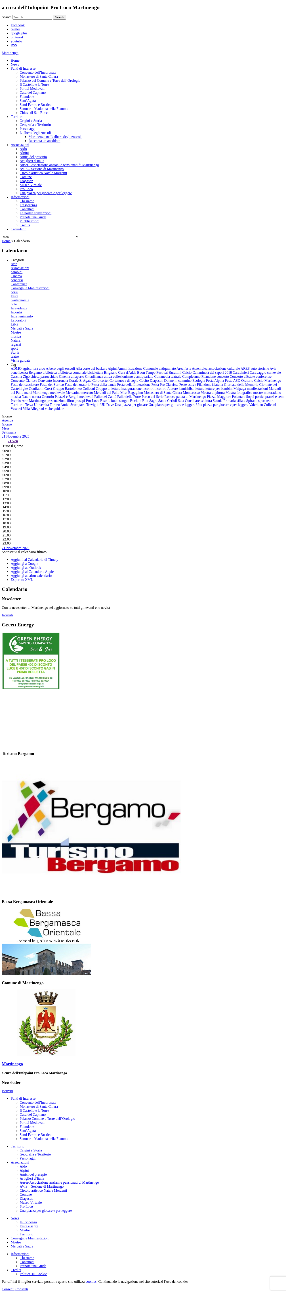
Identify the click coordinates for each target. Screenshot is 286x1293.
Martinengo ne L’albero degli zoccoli (55, 137)
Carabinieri (241, 372)
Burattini (175, 372)
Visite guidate (20, 360)
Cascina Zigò (21, 376)
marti (28, 392)
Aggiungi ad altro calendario (31, 576)
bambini (16, 272)
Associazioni (20, 145)
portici (260, 396)
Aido (23, 149)
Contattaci (27, 209)
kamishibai (187, 388)
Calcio (187, 372)
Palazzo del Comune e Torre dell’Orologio (50, 80)
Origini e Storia (31, 121)
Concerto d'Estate (243, 376)
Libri (14, 324)
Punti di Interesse (23, 68)
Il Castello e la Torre (34, 84)
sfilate (241, 400)
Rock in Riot (139, 400)
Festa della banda (104, 384)
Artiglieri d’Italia (32, 161)
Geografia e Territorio (35, 125)
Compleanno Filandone (199, 376)
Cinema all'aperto (72, 376)
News (15, 64)
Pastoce (170, 396)
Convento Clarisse (24, 380)
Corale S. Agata (80, 380)
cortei (104, 380)
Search (7, 17)
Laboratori (18, 320)
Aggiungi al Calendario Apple (32, 572)
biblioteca (50, 372)
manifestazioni (258, 388)
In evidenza (19, 308)
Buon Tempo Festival (152, 372)
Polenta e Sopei (243, 396)
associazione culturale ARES (229, 368)
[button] (24, 552)
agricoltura (31, 368)
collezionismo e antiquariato (133, 376)
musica (16, 336)
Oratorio (48, 396)
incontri (149, 388)
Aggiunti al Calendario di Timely (34, 559)
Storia (15, 352)
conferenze (263, 376)
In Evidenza (28, 1222)
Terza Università (37, 405)
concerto (223, 376)
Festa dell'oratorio (78, 384)
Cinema (16, 276)
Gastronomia (20, 300)
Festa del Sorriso (52, 384)
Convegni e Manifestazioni (30, 288)
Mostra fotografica (239, 392)
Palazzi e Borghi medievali (74, 396)
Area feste (184, 368)
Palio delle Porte (129, 396)
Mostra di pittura (213, 392)
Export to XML (22, 580)
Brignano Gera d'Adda (120, 372)
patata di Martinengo (191, 396)
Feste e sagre (29, 1226)
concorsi (17, 280)
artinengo (10, 53)
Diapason (26, 181)
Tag (13, 364)
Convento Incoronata (53, 380)
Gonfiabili (36, 388)
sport (14, 348)
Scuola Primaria (225, 400)
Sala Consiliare (189, 400)
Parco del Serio (153, 396)
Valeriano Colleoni (262, 405)
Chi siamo (27, 201)
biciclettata (95, 372)
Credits (25, 225)
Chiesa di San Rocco (34, 113)
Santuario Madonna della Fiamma (44, 109)
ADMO (17, 368)
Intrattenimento (22, 316)
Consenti (8, 1289)
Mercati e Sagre (22, 328)
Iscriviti (7, 615)
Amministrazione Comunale (138, 368)
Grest (48, 388)
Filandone (27, 96)
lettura (200, 388)
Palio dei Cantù (105, 396)
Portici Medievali (32, 88)
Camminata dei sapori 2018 (212, 372)
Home (15, 60)
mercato (87, 392)
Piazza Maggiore (219, 396)
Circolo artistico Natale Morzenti (43, 173)
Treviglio (93, 405)
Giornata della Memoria (241, 384)
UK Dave (107, 405)
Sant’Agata (28, 100)
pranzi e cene (274, 396)
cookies (91, 1281)
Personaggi (28, 129)
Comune (26, 177)
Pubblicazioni (29, 221)
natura (37, 396)
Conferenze (19, 284)
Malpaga (240, 388)
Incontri (16, 312)
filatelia (218, 384)
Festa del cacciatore (25, 384)
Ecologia (199, 380)
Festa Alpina (215, 380)
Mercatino (74, 392)
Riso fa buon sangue (115, 400)
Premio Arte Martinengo (28, 400)
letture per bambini (219, 388)
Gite (14, 304)
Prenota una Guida (33, 217)
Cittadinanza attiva (99, 376)
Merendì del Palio (107, 392)
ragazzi (16, 344)
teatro (15, 356)
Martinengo (41, 392)
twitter (15, 29)
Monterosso (192, 392)
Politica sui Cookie (33, 1274)
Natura (16, 340)
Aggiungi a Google (24, 563)
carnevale (274, 372)
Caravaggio (258, 372)
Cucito (144, 380)
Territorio (17, 117)
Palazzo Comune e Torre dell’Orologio (47, 1118)
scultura (207, 400)
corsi (14, 292)
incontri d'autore (166, 388)
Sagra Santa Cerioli (163, 400)
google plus (19, 33)
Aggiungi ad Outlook (26, 567)
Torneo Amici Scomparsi (68, 405)
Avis (273, 368)
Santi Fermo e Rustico (36, 104)
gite (26, 388)
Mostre (16, 332)
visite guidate (54, 409)
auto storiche (260, 368)
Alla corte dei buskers (92, 368)
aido (42, 368)
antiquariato (168, 368)
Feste (14, 296)
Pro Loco (26, 189)
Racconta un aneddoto (44, 141)
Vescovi (17, 409)
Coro (96, 380)
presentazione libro (60, 400)
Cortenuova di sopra (124, 380)
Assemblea (200, 368)
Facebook (18, 25)
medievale (58, 392)
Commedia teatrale (168, 376)
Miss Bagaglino (132, 392)
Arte (14, 264)
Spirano (252, 400)
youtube (16, 41)
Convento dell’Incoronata (38, 72)
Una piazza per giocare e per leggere (46, 193)
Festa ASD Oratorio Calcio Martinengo (253, 380)
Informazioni (20, 197)
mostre (258, 392)
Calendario (18, 229)
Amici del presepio (33, 157)
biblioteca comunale (72, 372)
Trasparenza (28, 205)
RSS (14, 45)
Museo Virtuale (31, 185)
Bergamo (35, 372)
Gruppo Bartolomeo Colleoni (74, 388)
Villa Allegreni (34, 409)
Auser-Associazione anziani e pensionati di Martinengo (59, 165)
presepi (80, 400)
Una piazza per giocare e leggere (172, 405)
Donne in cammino (178, 380)
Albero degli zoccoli (61, 368)
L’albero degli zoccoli (35, 133)
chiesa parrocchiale (45, 376)
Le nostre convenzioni (35, 213)
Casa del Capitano (33, 92)
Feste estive (188, 384)
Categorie (18, 260)
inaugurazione (132, 388)
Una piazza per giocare (132, 405)
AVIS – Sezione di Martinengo (42, 169)
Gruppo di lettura (108, 388)
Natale (27, 396)
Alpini (24, 153)
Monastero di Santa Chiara (39, 76)
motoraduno (272, 392)
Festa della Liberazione (134, 384)
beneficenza (20, 372)
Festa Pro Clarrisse (165, 384)
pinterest (17, 37)
